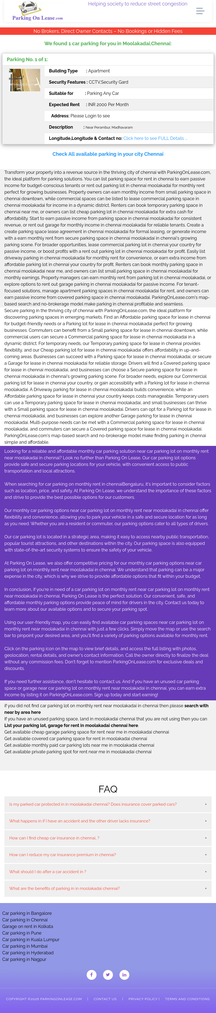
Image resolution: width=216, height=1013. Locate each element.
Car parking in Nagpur (24, 959)
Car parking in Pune (22, 933)
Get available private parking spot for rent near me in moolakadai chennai (77, 751)
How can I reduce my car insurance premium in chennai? (62, 854)
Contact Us (105, 999)
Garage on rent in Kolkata (27, 926)
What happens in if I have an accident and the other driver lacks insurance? (79, 821)
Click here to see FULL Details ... (155, 138)
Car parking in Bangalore (27, 913)
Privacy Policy (143, 999)
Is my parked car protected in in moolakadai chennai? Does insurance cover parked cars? (93, 804)
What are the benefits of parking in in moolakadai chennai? (64, 888)
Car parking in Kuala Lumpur (30, 939)
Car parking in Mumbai (25, 946)
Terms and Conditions (187, 999)
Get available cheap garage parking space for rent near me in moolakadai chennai (86, 732)
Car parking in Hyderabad (28, 952)
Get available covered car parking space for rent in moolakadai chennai (75, 738)
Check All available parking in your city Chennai (108, 154)
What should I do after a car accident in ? (47, 871)
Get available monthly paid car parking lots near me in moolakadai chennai (79, 745)
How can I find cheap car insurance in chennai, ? (54, 838)
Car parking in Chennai (25, 920)
